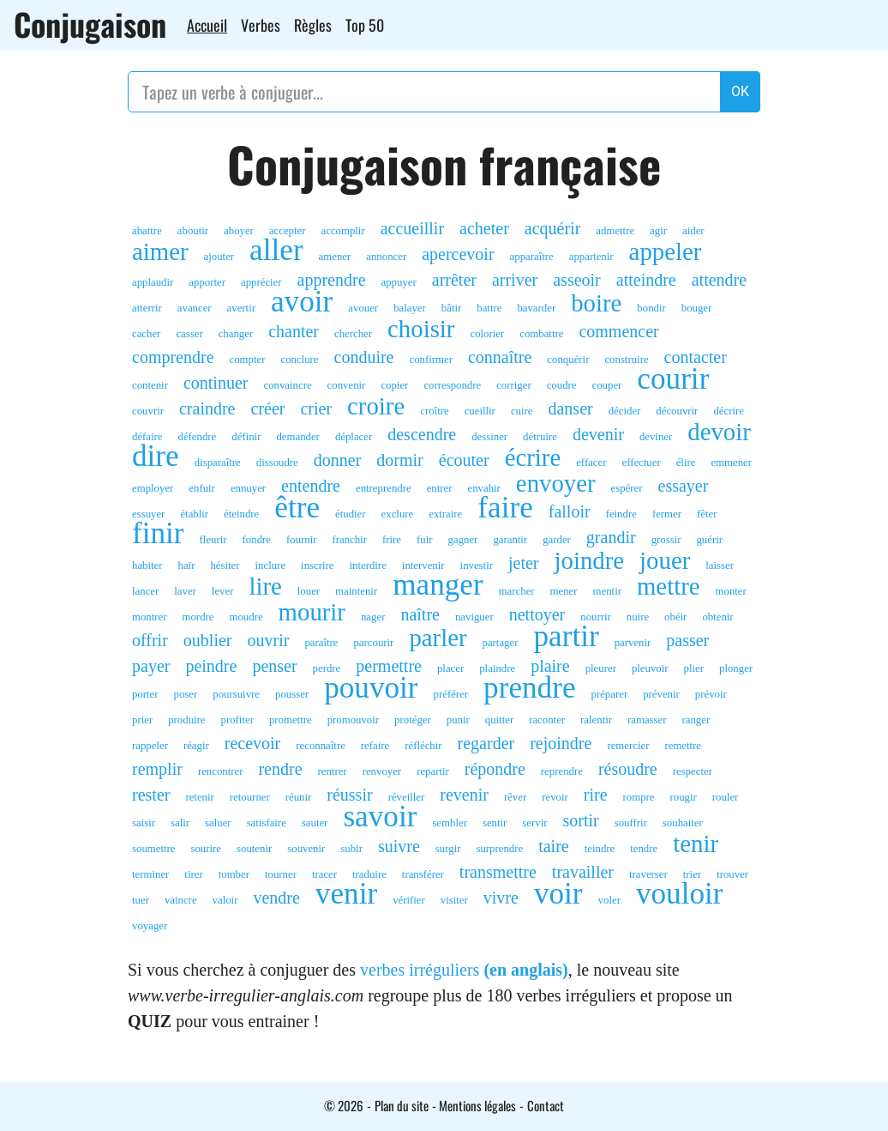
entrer (440, 488)
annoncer (386, 256)
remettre (682, 745)
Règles (313, 25)
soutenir (254, 848)
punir (458, 720)
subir (351, 848)
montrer (149, 617)
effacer (591, 462)
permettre (389, 666)
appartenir (591, 256)
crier (316, 408)
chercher (353, 334)
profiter (237, 720)
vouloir (679, 894)
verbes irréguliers (464, 969)
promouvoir (353, 720)
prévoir (711, 694)
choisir (420, 328)
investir (476, 565)
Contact (545, 1105)
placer (450, 668)
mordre (198, 617)
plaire (550, 666)
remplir (157, 769)
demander (297, 436)
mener (564, 591)
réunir (298, 797)
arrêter (454, 279)
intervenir (423, 565)
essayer (683, 485)
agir (658, 231)
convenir (346, 385)
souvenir (306, 848)
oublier (207, 640)
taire (553, 846)
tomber (234, 874)
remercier (628, 745)
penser (274, 666)
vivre (501, 897)
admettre (615, 231)
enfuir (202, 488)
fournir (301, 539)
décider (625, 411)
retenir (199, 797)
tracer (324, 874)
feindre (621, 514)
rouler (725, 797)
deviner (655, 436)
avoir (302, 302)
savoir (380, 817)
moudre (245, 617)
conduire (364, 357)
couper (607, 385)
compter (248, 359)
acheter (484, 228)
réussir (349, 794)
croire (376, 406)
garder (557, 539)
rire (596, 794)
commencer (618, 331)
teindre (600, 848)
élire (686, 462)
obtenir (717, 617)
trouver (732, 874)
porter (145, 694)
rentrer (332, 771)
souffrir (631, 823)
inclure (270, 565)
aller (276, 250)
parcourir (373, 642)
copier (394, 385)
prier (142, 720)
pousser (292, 694)
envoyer (556, 483)
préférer (451, 694)
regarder (486, 743)
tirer (193, 874)
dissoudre (277, 462)
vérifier (409, 900)
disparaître (218, 462)
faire (504, 508)
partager (501, 642)
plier (694, 668)
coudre (562, 385)
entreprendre (383, 488)
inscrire (317, 565)
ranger (696, 720)
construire (626, 359)
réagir (196, 745)
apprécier (261, 282)
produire (186, 720)
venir (346, 894)
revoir (555, 797)
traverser (648, 874)
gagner (463, 539)
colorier (487, 334)
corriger (513, 385)
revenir (464, 794)
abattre (147, 231)
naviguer (474, 617)
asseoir (577, 279)
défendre (197, 436)
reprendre (562, 771)
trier (692, 874)
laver (185, 591)
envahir (483, 488)
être (297, 508)
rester (151, 794)
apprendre (331, 279)
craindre (207, 408)
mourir (312, 612)
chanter (293, 331)
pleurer (600, 668)
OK (740, 91)
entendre (310, 485)
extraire (445, 514)
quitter (499, 720)
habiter (147, 565)
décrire (728, 411)
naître (420, 614)
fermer (666, 514)
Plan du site (402, 1105)
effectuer (640, 462)
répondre (495, 769)
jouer (664, 560)
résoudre (627, 769)
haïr (186, 565)
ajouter (219, 256)
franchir (350, 539)
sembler (449, 823)
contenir (150, 385)
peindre (211, 666)
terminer (150, 874)
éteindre (241, 514)
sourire (205, 848)
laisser (719, 565)
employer (152, 488)
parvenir (633, 642)
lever (223, 591)
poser (186, 694)
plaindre (497, 668)
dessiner (489, 436)
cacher (146, 334)
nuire (638, 617)
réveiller (406, 797)
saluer (218, 823)
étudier (350, 514)
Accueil (207, 25)
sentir (495, 823)
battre (489, 308)
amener (335, 256)
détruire (540, 436)
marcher (517, 591)
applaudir (152, 282)
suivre (399, 846)
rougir (682, 797)
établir (194, 514)
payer (151, 666)
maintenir (356, 591)
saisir (143, 823)
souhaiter (683, 823)
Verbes (260, 25)
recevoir (253, 743)
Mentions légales (477, 1105)
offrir (150, 640)
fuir (424, 539)
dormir (399, 460)
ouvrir (269, 640)
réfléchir (423, 745)
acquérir (553, 228)
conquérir (568, 359)
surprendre (499, 848)
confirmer (431, 359)
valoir (225, 900)
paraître (321, 642)
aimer (160, 251)
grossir (666, 539)
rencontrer (220, 771)
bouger (696, 308)
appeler (665, 251)
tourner (281, 874)
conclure (299, 359)
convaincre (287, 385)
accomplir (343, 231)
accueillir (412, 228)
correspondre (452, 385)
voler (609, 900)
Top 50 (364, 25)
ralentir (596, 720)
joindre (590, 560)
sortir (580, 820)
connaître (499, 357)
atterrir (147, 308)
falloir (570, 511)
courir (673, 379)
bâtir (451, 308)
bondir (651, 308)
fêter (707, 514)
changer (236, 334)
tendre (643, 848)
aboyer (239, 231)
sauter (315, 823)
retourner (250, 797)
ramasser (646, 720)
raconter (547, 720)
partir (565, 636)
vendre (276, 897)
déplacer (353, 436)
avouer (363, 308)
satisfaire (266, 823)
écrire (533, 457)
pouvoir (370, 688)
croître (434, 411)
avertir (241, 308)
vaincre (181, 900)
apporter (207, 282)
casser (189, 334)
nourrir (595, 617)
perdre (327, 668)
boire (596, 303)
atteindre (646, 279)
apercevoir (458, 254)
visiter (454, 900)
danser (570, 408)
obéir (675, 617)
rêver (515, 797)
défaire (147, 436)
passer (687, 640)
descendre (421, 434)
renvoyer (382, 771)
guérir (709, 539)
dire (155, 456)
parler (437, 637)
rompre (639, 797)
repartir (433, 771)
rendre (280, 769)
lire (265, 586)
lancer (145, 591)
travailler (583, 872)
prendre (529, 688)
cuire (522, 411)
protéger (412, 720)
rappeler (150, 745)
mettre (668, 586)
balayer (409, 308)
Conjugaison (90, 24)
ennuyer (248, 488)
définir (246, 436)
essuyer (148, 514)
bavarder (536, 308)
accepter (287, 231)
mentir (607, 591)
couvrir (148, 411)
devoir (719, 431)
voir (558, 894)
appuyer (399, 282)
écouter (464, 460)
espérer (627, 488)
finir (158, 533)
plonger (736, 668)
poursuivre (236, 694)
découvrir (677, 411)
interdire (367, 565)
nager (373, 617)
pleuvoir (650, 668)
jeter (523, 563)
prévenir (661, 694)
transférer (423, 874)
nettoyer (537, 614)
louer (308, 591)
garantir (510, 539)
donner (338, 460)
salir (180, 823)
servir (534, 823)
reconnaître (320, 745)
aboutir (192, 231)
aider (693, 231)
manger (438, 585)
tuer (140, 900)
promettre (290, 720)
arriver (514, 279)
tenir (695, 843)
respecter (692, 771)
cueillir (480, 411)
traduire (369, 874)
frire (391, 539)
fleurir (213, 539)
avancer (194, 308)
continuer (216, 382)
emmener (731, 462)
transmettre (498, 872)
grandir (611, 537)
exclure (397, 514)
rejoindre (560, 743)
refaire (375, 745)
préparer (609, 694)
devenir (598, 434)
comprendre (173, 357)
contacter (695, 357)
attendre (719, 279)
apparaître (532, 256)
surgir (448, 848)
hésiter (224, 565)
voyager (149, 926)
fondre (257, 539)
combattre (541, 334)
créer (267, 408)
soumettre (153, 848)
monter (731, 591)
